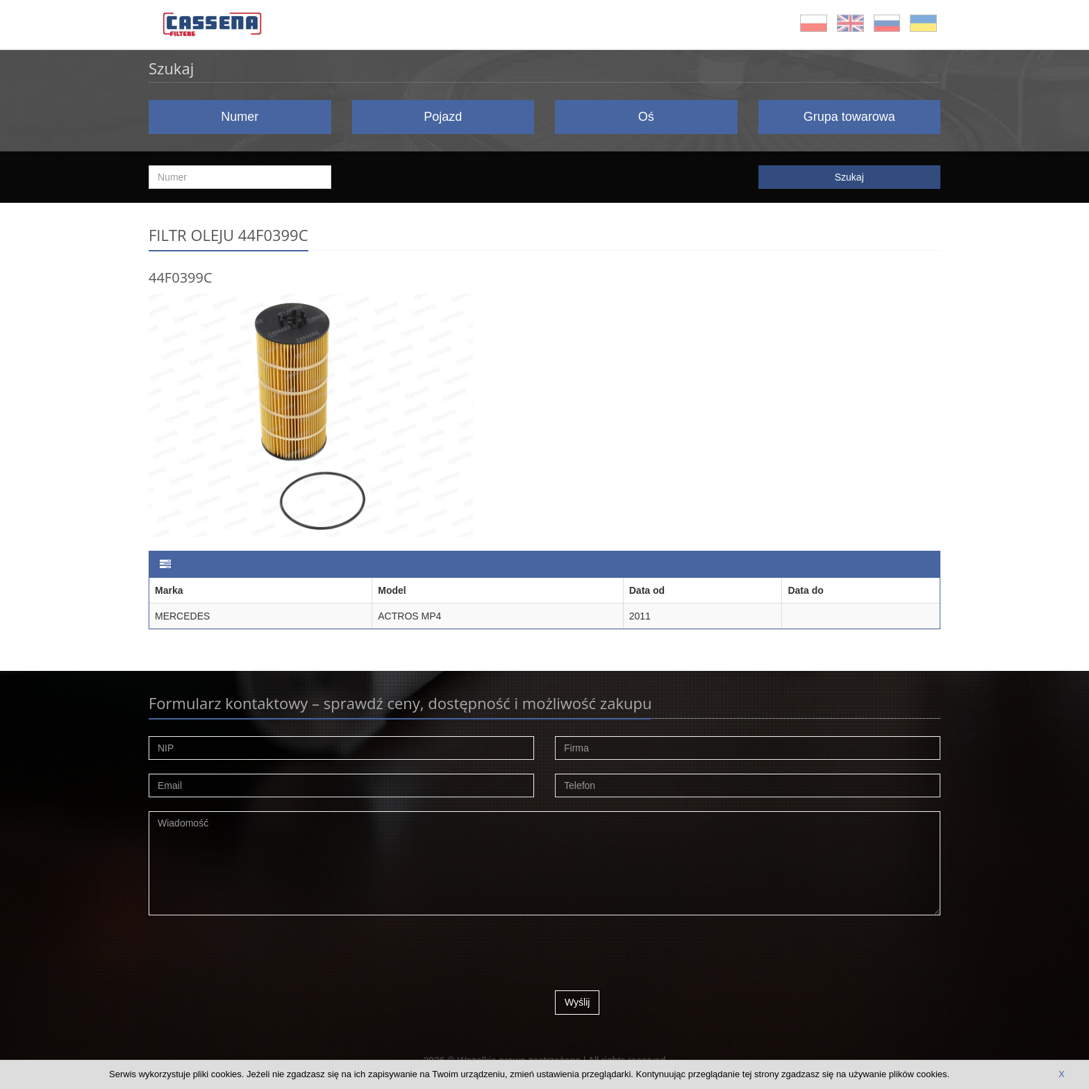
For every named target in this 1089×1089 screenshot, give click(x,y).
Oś (646, 117)
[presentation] (660, 956)
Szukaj (849, 177)
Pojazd (443, 117)
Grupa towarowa (849, 117)
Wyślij (577, 1002)
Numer (239, 117)
